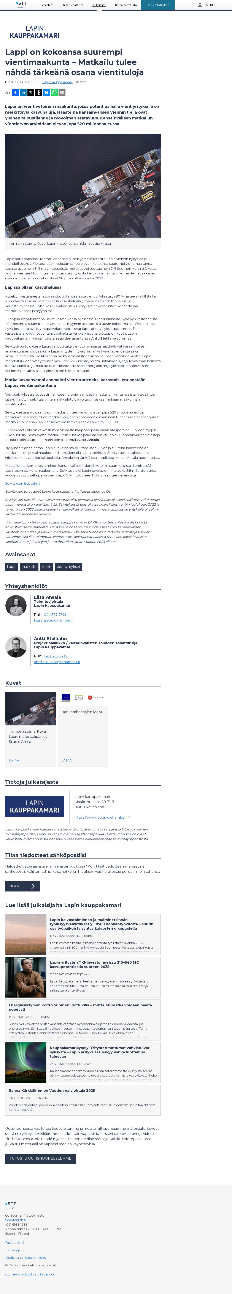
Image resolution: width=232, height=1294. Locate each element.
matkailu (29, 567)
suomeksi (12, 1274)
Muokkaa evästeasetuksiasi (25, 1258)
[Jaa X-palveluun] (30, 93)
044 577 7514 (55, 615)
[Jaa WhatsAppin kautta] (54, 93)
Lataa (14, 760)
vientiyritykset (68, 567)
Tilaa (22, 886)
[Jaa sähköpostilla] (62, 93)
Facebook (12, 1243)
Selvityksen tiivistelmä (22, 483)
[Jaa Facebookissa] (15, 93)
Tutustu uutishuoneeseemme (40, 1158)
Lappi (11, 567)
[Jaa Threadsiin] (38, 93)
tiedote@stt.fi (15, 1220)
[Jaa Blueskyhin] (46, 93)
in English (28, 1274)
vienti (46, 567)
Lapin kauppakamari (57, 82)
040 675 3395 (55, 656)
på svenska (46, 1274)
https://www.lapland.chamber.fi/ (102, 817)
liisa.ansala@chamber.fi (53, 620)
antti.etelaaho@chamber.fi (57, 662)
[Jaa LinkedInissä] (23, 93)
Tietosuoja (13, 1250)
